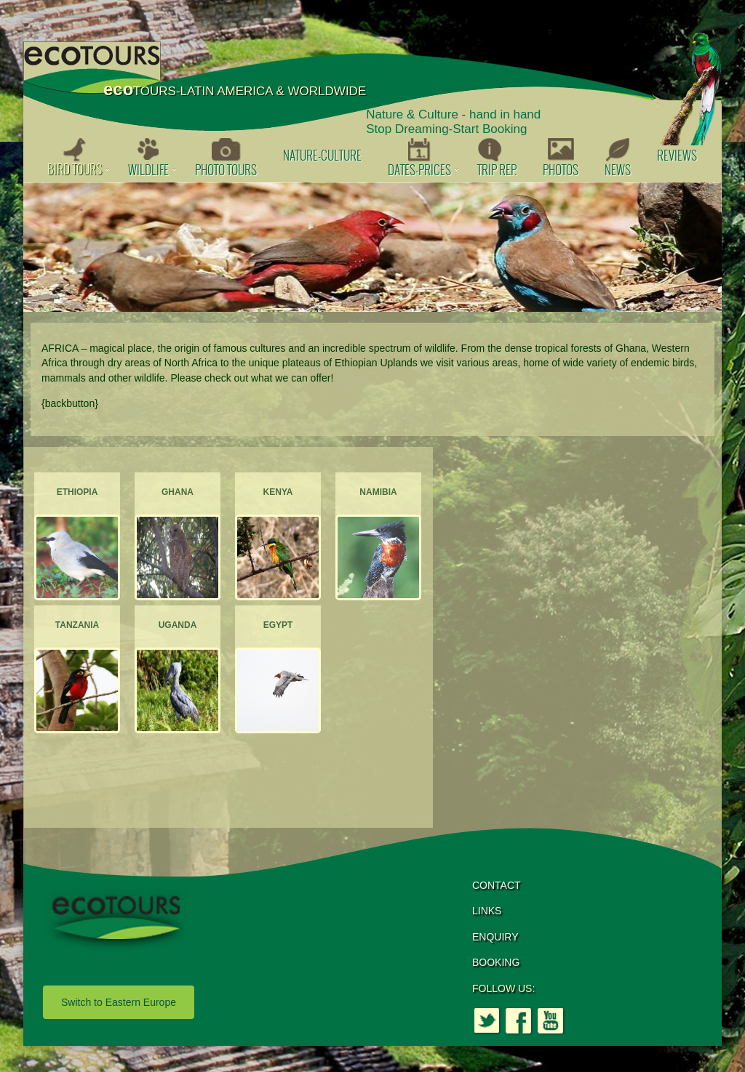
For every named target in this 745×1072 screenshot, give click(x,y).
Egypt (278, 625)
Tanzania (77, 625)
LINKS (486, 910)
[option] (372, 247)
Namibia (378, 492)
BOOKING (495, 962)
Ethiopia (77, 492)
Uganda (178, 625)
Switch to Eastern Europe (118, 1002)
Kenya (278, 492)
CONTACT (496, 885)
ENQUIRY (495, 937)
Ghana (178, 492)
